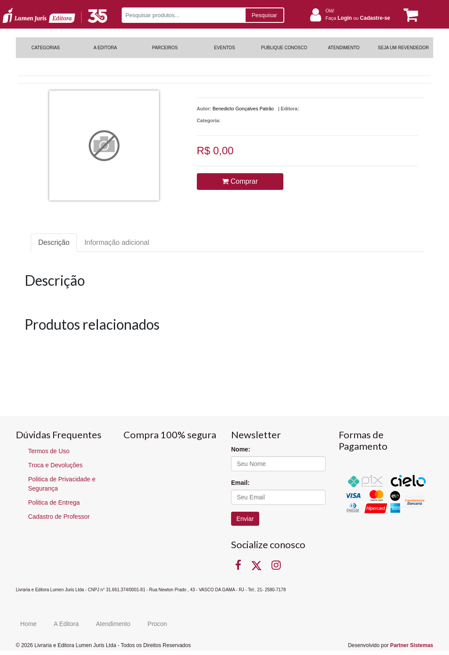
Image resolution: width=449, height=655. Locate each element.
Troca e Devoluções (55, 465)
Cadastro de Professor (59, 516)
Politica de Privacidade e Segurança (61, 484)
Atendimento (113, 623)
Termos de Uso (48, 451)
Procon (157, 623)
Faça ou (358, 18)
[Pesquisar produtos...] (183, 15)
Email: (240, 482)
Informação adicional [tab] (116, 242)
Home (28, 623)
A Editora (66, 623)
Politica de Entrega (54, 502)
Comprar (240, 181)
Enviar (245, 518)
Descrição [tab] (53, 242)
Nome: (240, 449)
